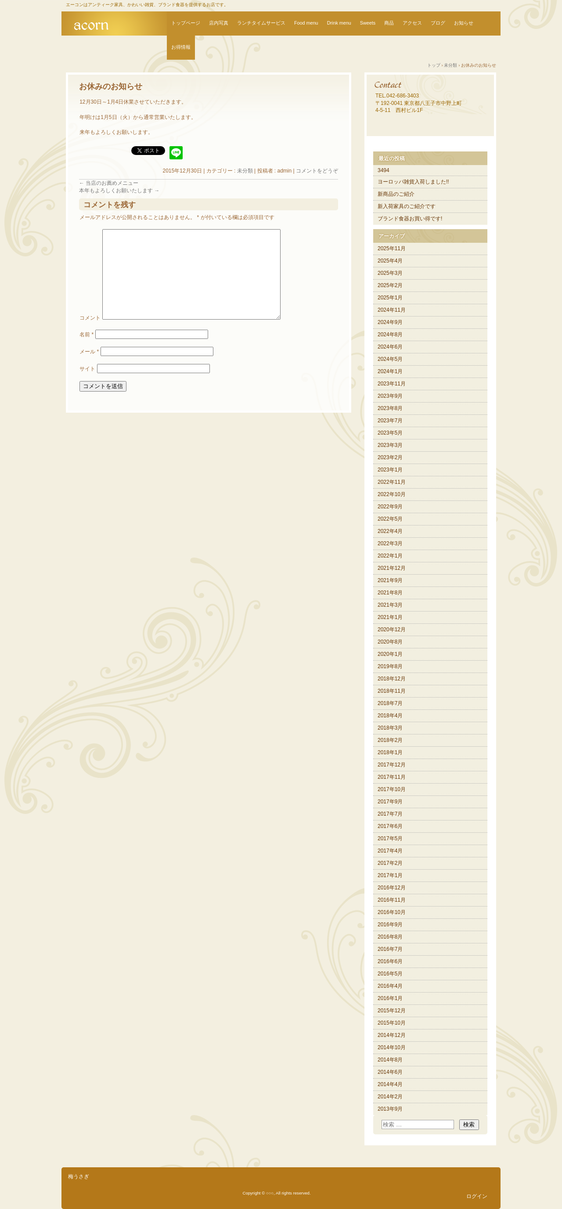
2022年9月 (390, 507)
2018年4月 (390, 715)
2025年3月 (390, 273)
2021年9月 (390, 580)
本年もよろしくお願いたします (119, 190)
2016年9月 (390, 924)
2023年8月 (390, 408)
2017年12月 (392, 765)
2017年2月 (390, 863)
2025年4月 (390, 261)
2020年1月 (390, 654)
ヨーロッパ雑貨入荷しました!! (413, 182)
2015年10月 (392, 1023)
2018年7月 (390, 703)
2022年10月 (392, 494)
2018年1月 (390, 752)
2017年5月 (390, 838)
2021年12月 (392, 568)
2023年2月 (390, 457)
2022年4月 (390, 531)
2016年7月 (390, 949)
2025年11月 (392, 248)
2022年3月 (390, 543)
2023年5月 (390, 433)
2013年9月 (390, 1109)
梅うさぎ (78, 1176)
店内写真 (218, 22)
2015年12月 (392, 1011)
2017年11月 (392, 777)
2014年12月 (392, 1035)
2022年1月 (390, 556)
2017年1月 (390, 875)
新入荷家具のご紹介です (407, 206)
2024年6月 (390, 347)
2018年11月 (392, 691)
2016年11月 (392, 900)
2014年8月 (390, 1060)
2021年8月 (390, 593)
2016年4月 (390, 986)
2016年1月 (390, 998)
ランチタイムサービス (261, 22)
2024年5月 (390, 359)
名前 (86, 334)
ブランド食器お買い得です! (410, 219)
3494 (383, 170)
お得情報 (181, 47)
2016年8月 (390, 937)
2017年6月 (390, 826)
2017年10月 (392, 789)
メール (89, 352)
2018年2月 (390, 740)
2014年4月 (390, 1084)
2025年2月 (390, 285)
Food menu (306, 22)
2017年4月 (390, 851)
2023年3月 (390, 445)
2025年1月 (390, 298)
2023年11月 (392, 384)
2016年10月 (392, 912)
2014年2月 (390, 1097)
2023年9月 (390, 396)
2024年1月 (390, 371)
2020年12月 (392, 629)
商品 (389, 22)
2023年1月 (390, 470)
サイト (87, 369)
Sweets (367, 22)
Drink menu (339, 22)
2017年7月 (390, 814)
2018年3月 (390, 728)
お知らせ (463, 22)
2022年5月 (390, 519)
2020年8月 (390, 642)
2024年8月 (390, 334)
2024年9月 (390, 322)
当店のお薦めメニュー (108, 183)
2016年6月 (390, 961)
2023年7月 (390, 420)
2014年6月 (390, 1072)
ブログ (438, 22)
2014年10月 (392, 1047)
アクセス (412, 22)
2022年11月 (392, 482)
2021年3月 (390, 605)
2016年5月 (390, 974)
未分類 (245, 171)
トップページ (185, 22)
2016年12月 (392, 888)
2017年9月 (390, 802)
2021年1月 (390, 617)
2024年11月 (392, 310)
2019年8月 (390, 666)
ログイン (476, 1196)
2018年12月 (392, 679)
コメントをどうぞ (317, 171)
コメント (90, 318)
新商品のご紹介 (396, 194)
